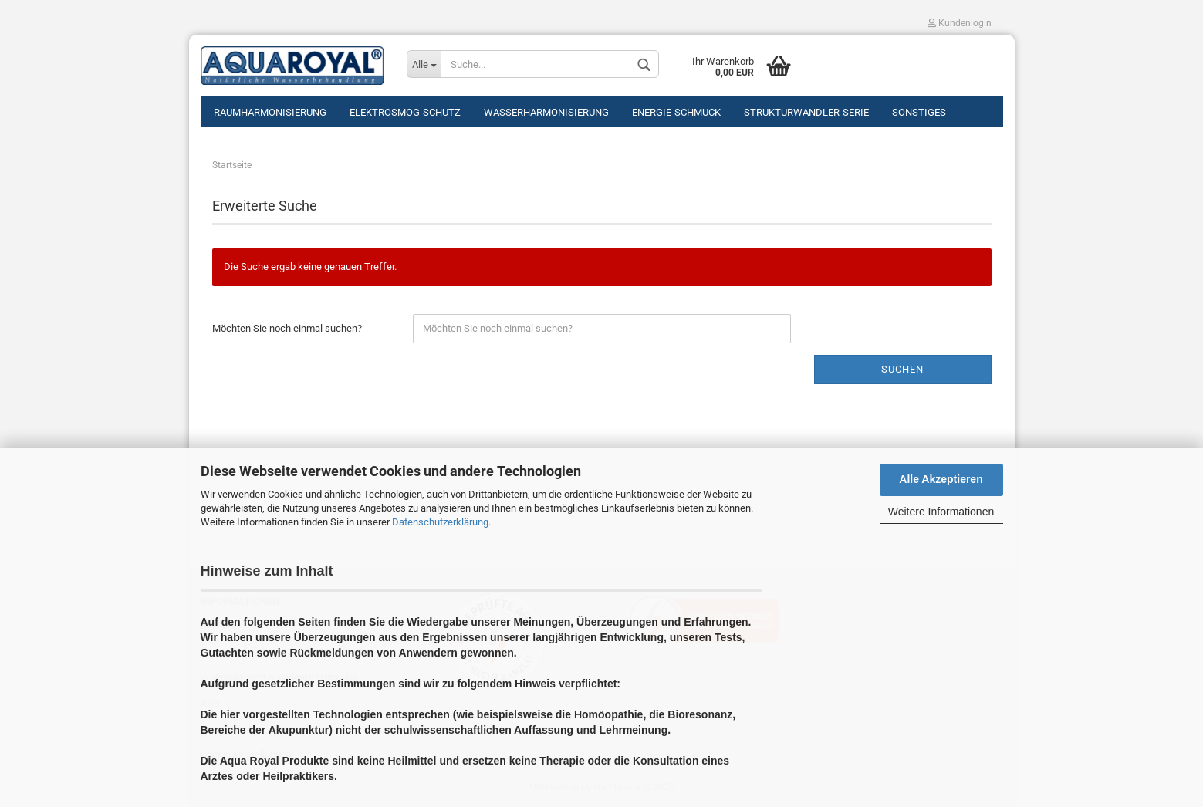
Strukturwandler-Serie (806, 112)
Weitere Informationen (941, 511)
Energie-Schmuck (676, 112)
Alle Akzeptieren (940, 479)
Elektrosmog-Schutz (405, 112)
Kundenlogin (960, 23)
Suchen (902, 369)
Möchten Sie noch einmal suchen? (287, 328)
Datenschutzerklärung (440, 522)
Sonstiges (919, 112)
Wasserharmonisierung (546, 112)
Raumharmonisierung (270, 112)
